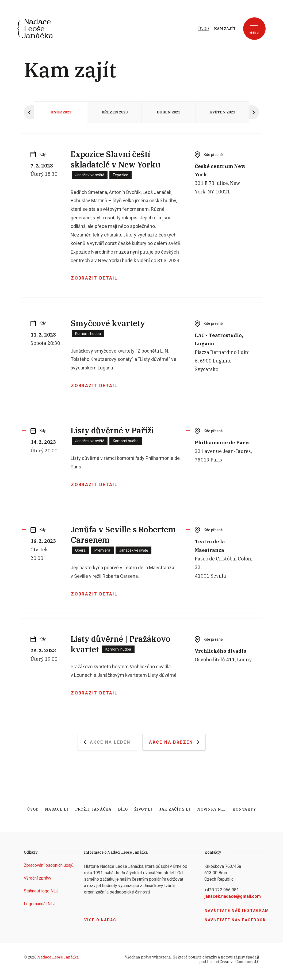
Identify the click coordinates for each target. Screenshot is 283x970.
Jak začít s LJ (175, 809)
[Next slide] (254, 112)
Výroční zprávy (37, 878)
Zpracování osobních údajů (49, 865)
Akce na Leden (107, 742)
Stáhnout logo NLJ (41, 890)
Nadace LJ (56, 809)
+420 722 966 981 (221, 889)
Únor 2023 (60, 112)
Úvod (33, 809)
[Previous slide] (29, 112)
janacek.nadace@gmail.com (232, 896)
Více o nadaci (101, 920)
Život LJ (143, 809)
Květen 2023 (222, 112)
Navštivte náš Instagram (237, 910)
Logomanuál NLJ (39, 903)
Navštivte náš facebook (235, 920)
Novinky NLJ (211, 809)
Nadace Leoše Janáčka (58, 957)
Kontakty (244, 809)
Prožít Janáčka (93, 809)
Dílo (123, 809)
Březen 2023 (115, 112)
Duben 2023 (168, 112)
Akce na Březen (174, 742)
